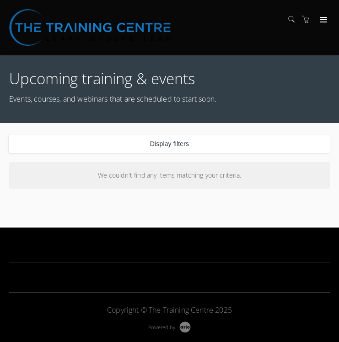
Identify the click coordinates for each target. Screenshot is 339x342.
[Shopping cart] (308, 19)
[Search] (294, 19)
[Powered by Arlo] (169, 326)
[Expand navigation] (323, 20)
